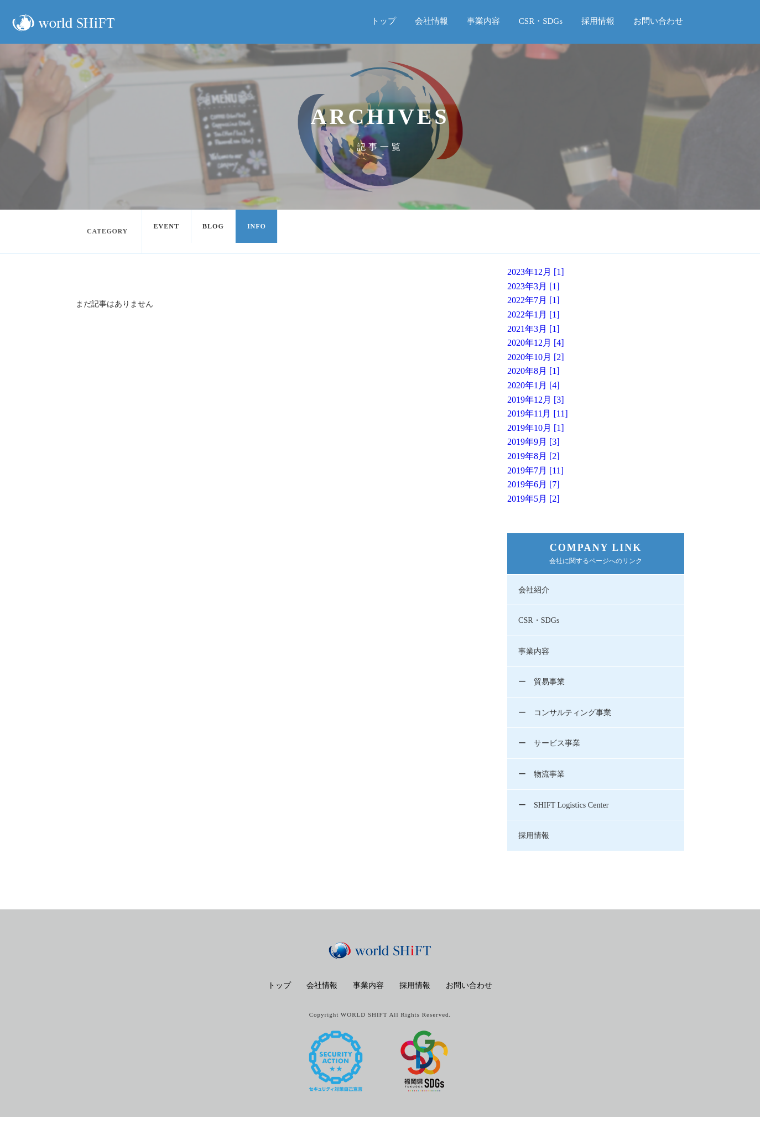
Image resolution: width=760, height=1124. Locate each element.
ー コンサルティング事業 (568, 716)
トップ (383, 21)
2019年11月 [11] (537, 413)
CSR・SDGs (541, 21)
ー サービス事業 (551, 747)
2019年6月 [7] (533, 484)
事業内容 (483, 21)
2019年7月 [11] (535, 470)
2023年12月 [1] (535, 272)
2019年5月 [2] (533, 498)
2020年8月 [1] (533, 371)
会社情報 (431, 21)
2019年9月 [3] (533, 441)
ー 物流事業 (543, 779)
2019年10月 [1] (535, 428)
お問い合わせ (658, 21)
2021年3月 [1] (533, 329)
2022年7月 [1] (533, 300)
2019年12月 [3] (535, 399)
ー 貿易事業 (543, 684)
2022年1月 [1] (533, 314)
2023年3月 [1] (533, 286)
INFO (268, 231)
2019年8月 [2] (533, 456)
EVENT (168, 231)
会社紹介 (534, 590)
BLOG (220, 231)
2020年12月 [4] (535, 342)
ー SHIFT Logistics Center (566, 810)
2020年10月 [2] (535, 357)
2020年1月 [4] (533, 385)
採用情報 (598, 21)
